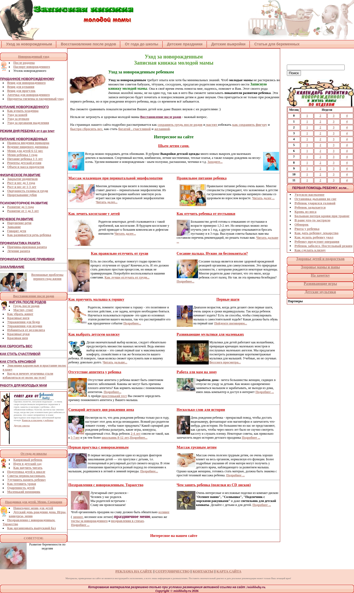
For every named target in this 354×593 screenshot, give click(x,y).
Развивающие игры (320, 284)
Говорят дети (16, 231)
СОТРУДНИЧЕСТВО (172, 571)
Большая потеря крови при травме (322, 216)
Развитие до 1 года (20, 207)
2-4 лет (135, 433)
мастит (211, 125)
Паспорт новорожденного (31, 67)
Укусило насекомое (309, 195)
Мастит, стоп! (23, 310)
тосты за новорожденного (89, 521)
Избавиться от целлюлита (26, 330)
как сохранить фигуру (249, 125)
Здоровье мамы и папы (320, 267)
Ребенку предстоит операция (317, 241)
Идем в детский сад (27, 464)
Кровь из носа (305, 212)
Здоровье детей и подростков (320, 259)
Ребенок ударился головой (315, 203)
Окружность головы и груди (27, 191)
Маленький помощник (23, 492)
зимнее (78, 517)
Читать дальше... (115, 362)
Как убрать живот (20, 314)
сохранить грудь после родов (180, 125)
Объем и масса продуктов (25, 167)
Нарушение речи (19, 223)
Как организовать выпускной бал (31, 528)
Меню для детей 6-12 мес (25, 151)
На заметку (320, 275)
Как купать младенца (22, 111)
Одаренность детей (21, 488)
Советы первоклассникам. (26, 476)
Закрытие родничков (22, 179)
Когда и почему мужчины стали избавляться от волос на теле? (28, 375)
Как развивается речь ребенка (29, 235)
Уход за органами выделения (28, 123)
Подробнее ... (264, 392)
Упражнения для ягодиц (24, 326)
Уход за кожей (17, 115)
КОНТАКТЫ (203, 571)
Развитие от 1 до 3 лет (23, 211)
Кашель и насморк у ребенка (37, 420)
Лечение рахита (18, 251)
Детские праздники (185, 44)
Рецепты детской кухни (24, 163)
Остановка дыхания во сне (315, 199)
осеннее (163, 512)
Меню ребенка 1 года (22, 155)
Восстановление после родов (88, 44)
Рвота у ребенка (307, 229)
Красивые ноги (18, 318)
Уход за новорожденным (29, 44)
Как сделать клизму (310, 250)
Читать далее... (106, 202)
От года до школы (141, 44)
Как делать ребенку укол (314, 237)
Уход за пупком (18, 119)
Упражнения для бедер (23, 322)
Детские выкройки (228, 44)
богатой (124, 129)
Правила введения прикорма (28, 143)
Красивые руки (18, 334)
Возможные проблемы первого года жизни (47, 277)
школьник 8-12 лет (115, 437)
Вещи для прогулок (21, 91)
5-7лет (75, 437)
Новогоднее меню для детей (33, 508)
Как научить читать (27, 468)
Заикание (14, 227)
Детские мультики (320, 292)
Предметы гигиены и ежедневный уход (35, 99)
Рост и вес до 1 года (21, 183)
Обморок (302, 224)
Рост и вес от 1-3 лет (21, 187)
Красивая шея (17, 338)
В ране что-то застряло (313, 220)
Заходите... (215, 162)
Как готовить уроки (21, 484)
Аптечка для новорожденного (28, 95)
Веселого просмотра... (225, 362)
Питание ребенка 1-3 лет (25, 159)
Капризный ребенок (27, 460)
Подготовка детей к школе (26, 472)
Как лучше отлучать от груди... (126, 277)
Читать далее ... (263, 198)
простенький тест (114, 396)
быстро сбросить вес (86, 129)
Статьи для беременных (277, 44)
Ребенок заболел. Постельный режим (323, 246)
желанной (162, 129)
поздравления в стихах (127, 521)
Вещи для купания (20, 87)
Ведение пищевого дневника (27, 147)
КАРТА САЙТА (228, 571)
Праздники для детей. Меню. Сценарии (33, 502)
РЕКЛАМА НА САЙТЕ (133, 571)
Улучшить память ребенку (26, 480)
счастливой (141, 129)
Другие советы (22, 425)
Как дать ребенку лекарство (317, 233)
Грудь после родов (26, 306)
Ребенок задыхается (310, 207)
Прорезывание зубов (22, 195)
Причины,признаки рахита (27, 247)
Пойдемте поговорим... (230, 323)
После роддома (24, 63)
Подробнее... (185, 281)
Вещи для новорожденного (26, 83)
